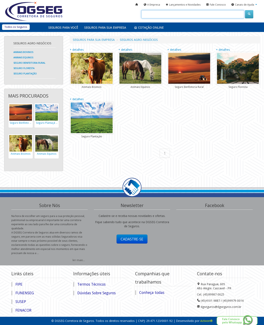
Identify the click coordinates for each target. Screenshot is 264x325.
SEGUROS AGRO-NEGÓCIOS (139, 40)
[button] (244, 5)
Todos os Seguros (16, 27)
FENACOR (23, 310)
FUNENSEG (24, 292)
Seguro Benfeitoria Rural (29, 62)
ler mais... (79, 260)
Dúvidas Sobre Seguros (96, 292)
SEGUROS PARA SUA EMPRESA (94, 40)
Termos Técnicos (91, 284)
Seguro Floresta (23, 68)
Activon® (206, 321)
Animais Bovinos (23, 52)
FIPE (18, 284)
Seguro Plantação (25, 73)
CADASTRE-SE (132, 239)
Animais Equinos (23, 57)
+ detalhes (77, 50)
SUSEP (20, 301)
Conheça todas (151, 292)
